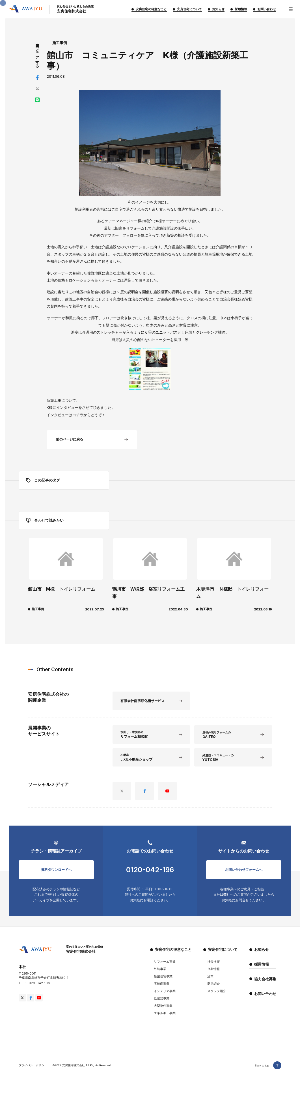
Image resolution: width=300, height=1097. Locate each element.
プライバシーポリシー (33, 1070)
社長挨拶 (213, 967)
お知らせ (261, 955)
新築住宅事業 (163, 981)
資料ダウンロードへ (56, 872)
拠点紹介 (213, 989)
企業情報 (213, 974)
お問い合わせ (265, 999)
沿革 (210, 981)
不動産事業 (161, 989)
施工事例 (59, 43)
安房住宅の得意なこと (173, 955)
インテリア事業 (165, 996)
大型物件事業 (163, 1011)
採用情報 (261, 969)
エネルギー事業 (165, 1018)
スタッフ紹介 (216, 996)
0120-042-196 (150, 872)
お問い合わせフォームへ (244, 872)
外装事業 (160, 974)
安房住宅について (223, 955)
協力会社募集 (265, 984)
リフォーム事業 (165, 967)
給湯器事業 (161, 1003)
